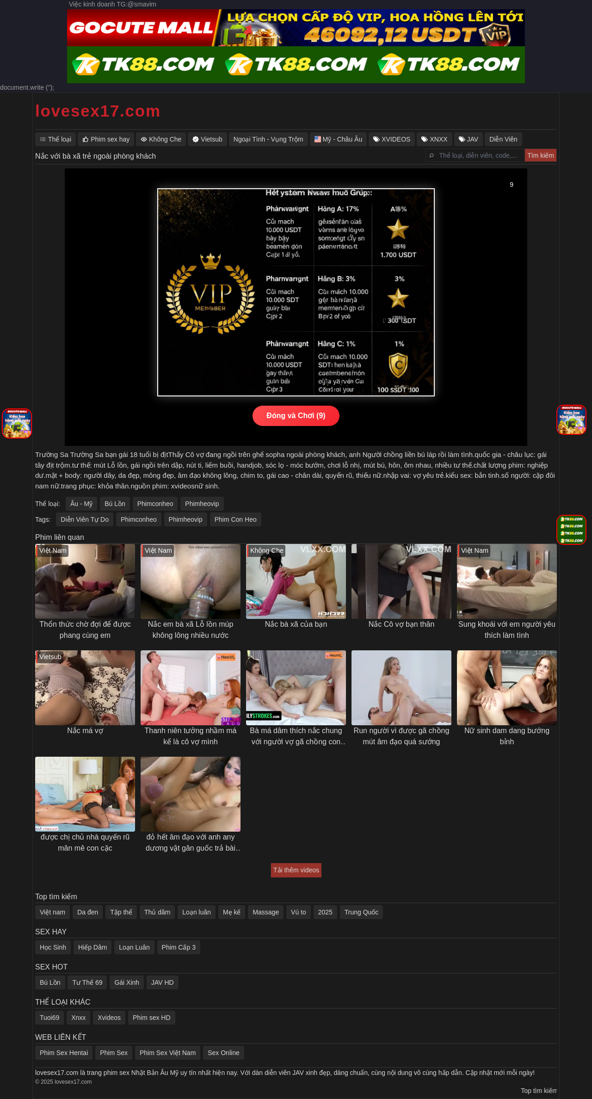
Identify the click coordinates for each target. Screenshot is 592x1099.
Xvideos (109, 1017)
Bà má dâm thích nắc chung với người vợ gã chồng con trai (296, 737)
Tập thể (121, 912)
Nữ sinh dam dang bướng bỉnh (506, 736)
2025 (325, 912)
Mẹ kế (232, 912)
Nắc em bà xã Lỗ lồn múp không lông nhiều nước (191, 629)
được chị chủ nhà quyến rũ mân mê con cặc (85, 842)
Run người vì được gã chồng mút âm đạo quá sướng (402, 736)
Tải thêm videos (296, 870)
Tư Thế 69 (87, 982)
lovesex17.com (98, 111)
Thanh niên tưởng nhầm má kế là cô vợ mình (191, 736)
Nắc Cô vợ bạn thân (402, 624)
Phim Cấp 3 (179, 947)
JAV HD (162, 982)
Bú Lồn (115, 503)
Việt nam (52, 912)
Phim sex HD (152, 1017)
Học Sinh (53, 947)
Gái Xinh (126, 982)
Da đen (87, 912)
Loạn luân (196, 912)
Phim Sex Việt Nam (168, 1052)
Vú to (298, 912)
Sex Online (223, 1052)
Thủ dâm (157, 912)
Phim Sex (114, 1052)
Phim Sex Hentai (64, 1052)
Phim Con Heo (236, 519)
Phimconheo (155, 503)
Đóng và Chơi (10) (296, 416)
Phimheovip (202, 503)
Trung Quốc (362, 912)
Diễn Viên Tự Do (85, 519)
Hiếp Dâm (92, 947)
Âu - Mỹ (81, 503)
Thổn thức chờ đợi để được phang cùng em (84, 629)
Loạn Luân (134, 947)
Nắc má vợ (85, 731)
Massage (266, 912)
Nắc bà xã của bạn (296, 624)
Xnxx (78, 1017)
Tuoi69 (49, 1017)
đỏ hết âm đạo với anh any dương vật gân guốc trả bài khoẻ (190, 843)
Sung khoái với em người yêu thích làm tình (506, 629)
